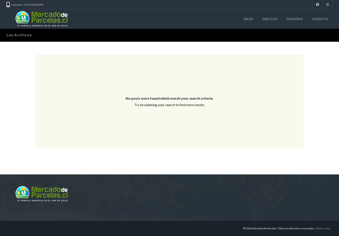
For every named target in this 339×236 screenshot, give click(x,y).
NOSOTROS (295, 19)
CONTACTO (320, 19)
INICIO (248, 19)
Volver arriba (322, 228)
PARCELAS (269, 19)
